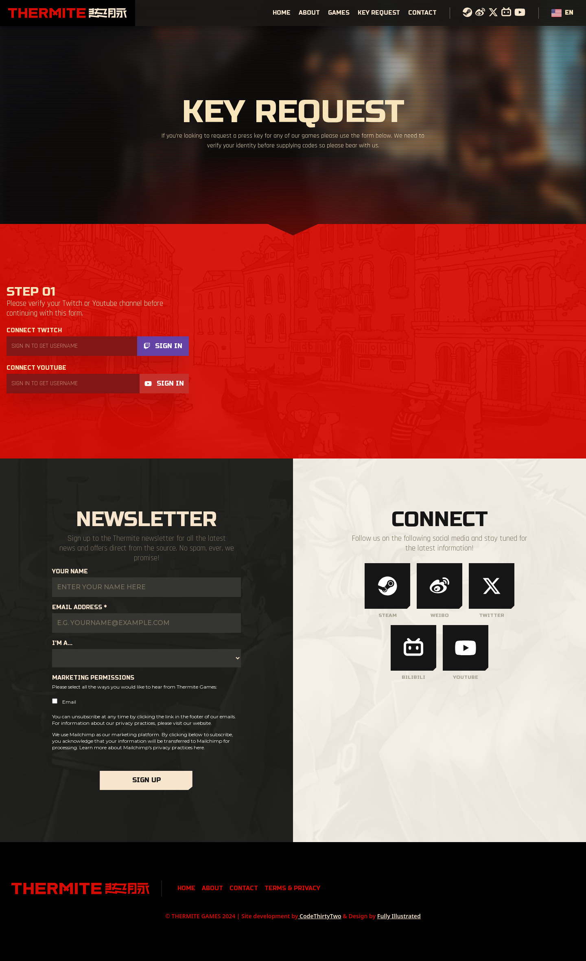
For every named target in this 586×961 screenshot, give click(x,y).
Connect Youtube (36, 367)
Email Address (79, 607)
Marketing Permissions (93, 677)
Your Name (70, 571)
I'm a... (62, 643)
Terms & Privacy (292, 888)
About (309, 12)
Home (282, 12)
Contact (422, 12)
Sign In (163, 346)
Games (339, 12)
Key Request (379, 12)
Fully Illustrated (399, 916)
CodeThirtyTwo (319, 916)
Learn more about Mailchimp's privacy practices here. (142, 747)
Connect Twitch (34, 330)
